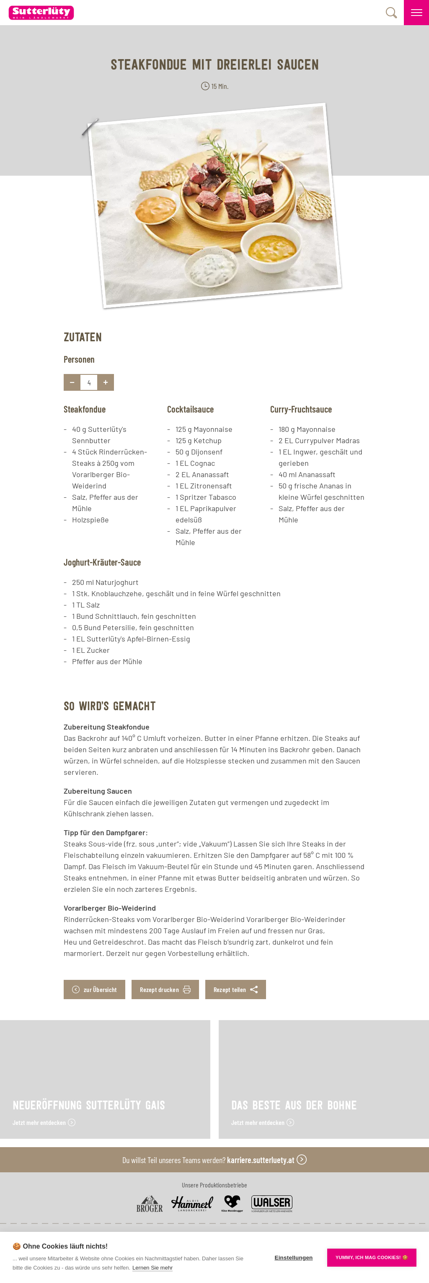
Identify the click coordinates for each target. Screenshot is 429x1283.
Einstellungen (293, 1257)
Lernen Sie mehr (152, 1268)
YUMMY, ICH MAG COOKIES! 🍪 (372, 1257)
